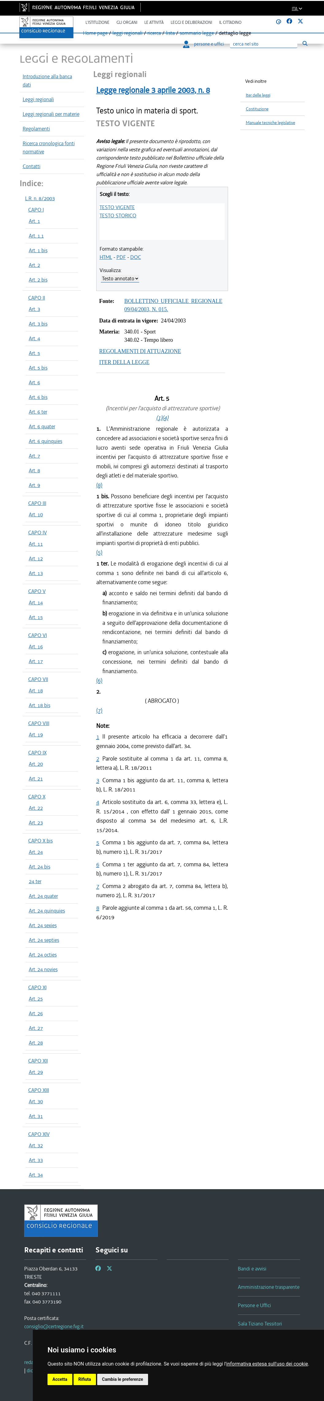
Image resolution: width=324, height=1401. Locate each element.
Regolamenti (36, 128)
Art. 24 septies (44, 940)
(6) (99, 680)
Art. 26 (36, 1013)
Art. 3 (34, 309)
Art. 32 (36, 1145)
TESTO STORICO (118, 215)
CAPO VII (38, 679)
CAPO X (36, 796)
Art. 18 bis (39, 705)
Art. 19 (36, 734)
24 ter (35, 881)
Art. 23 (36, 822)
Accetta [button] (59, 1379)
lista (170, 33)
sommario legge (197, 33)
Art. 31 (36, 1116)
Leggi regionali (38, 99)
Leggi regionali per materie (51, 114)
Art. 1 (34, 221)
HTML (106, 257)
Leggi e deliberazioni (191, 22)
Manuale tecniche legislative (270, 123)
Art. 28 (36, 1042)
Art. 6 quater (42, 426)
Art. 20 (36, 764)
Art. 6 (34, 382)
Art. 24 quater (43, 896)
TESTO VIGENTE (117, 207)
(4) (165, 418)
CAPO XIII (38, 1090)
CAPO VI (37, 635)
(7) (99, 710)
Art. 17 (36, 661)
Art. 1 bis (38, 250)
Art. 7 (34, 455)
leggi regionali (127, 33)
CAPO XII (38, 1060)
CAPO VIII (38, 723)
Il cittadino (230, 22)
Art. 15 (36, 617)
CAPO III (37, 503)
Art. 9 (34, 485)
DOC (135, 257)
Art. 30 (36, 1101)
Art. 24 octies (43, 954)
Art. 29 (36, 1072)
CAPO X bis (40, 840)
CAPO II (36, 297)
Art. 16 (36, 646)
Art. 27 (36, 1028)
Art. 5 (34, 353)
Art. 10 (36, 514)
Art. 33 (36, 1160)
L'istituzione (97, 22)
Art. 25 (36, 998)
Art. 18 (36, 690)
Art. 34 (36, 1174)
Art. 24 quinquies (47, 910)
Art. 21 (36, 778)
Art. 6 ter (38, 411)
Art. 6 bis (38, 397)
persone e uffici (203, 44)
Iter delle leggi (258, 95)
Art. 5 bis (38, 367)
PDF (121, 257)
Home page (95, 33)
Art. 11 (36, 543)
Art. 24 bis (39, 866)
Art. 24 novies (43, 969)
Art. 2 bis (38, 279)
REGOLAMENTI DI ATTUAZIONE (140, 351)
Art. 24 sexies (43, 925)
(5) (99, 552)
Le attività (154, 22)
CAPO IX (37, 752)
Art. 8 (34, 470)
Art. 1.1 (36, 235)
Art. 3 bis (38, 323)
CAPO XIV (39, 1134)
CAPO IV (37, 532)
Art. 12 (36, 558)
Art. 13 (36, 573)
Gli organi (126, 22)
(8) (99, 485)
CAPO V (37, 591)
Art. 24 (36, 852)
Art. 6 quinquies (45, 441)
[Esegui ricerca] (305, 43)
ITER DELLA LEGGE (124, 362)
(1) (159, 418)
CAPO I (36, 209)
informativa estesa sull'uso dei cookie (267, 1364)
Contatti (31, 166)
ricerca (154, 33)
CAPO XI (37, 987)
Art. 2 (34, 265)
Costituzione (257, 109)
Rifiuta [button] (84, 1379)
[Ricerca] (263, 44)
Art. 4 (34, 338)
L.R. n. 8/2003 (40, 198)
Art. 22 (36, 808)
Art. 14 (36, 602)
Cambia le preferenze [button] (122, 1379)
